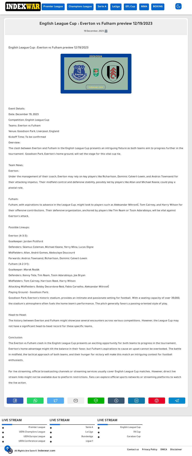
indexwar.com (46, 451)
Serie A (102, 6)
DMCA (163, 450)
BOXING (158, 6)
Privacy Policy (149, 450)
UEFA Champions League (32, 432)
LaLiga (116, 6)
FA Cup (137, 432)
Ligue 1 (89, 441)
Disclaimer (176, 450)
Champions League (80, 6)
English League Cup (130, 427)
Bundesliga (87, 436)
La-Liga (89, 432)
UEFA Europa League (34, 436)
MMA (144, 6)
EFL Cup (130, 6)
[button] (15, 400)
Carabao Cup (134, 436)
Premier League (53, 6)
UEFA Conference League (32, 441)
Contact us (133, 450)
